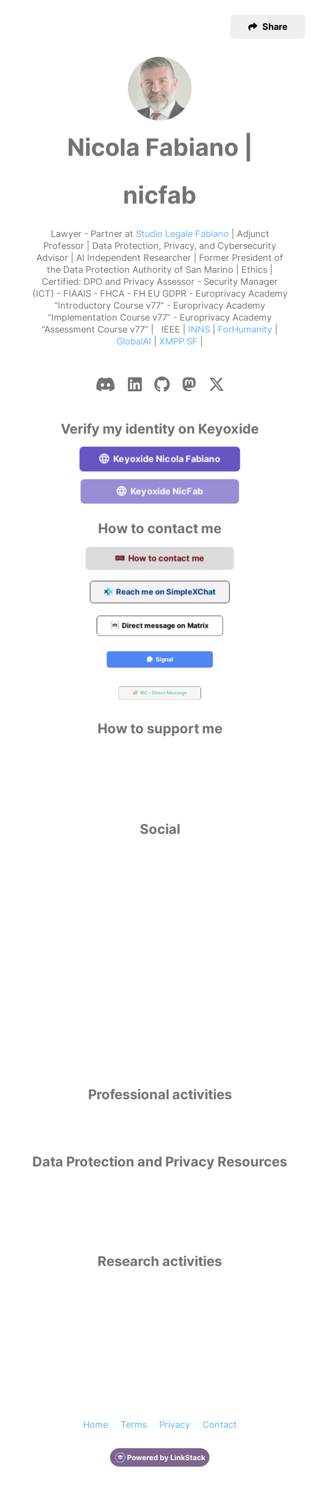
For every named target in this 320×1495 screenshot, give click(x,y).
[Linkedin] (135, 384)
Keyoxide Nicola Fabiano (160, 459)
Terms (133, 1424)
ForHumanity (245, 329)
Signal (160, 660)
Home (95, 1424)
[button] (267, 27)
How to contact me (160, 559)
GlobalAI (133, 341)
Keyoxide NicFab (160, 491)
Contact (220, 1424)
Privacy (174, 1424)
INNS (199, 329)
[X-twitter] (216, 384)
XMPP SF (178, 341)
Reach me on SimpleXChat (160, 592)
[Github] (162, 384)
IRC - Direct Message (160, 694)
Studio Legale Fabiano (182, 234)
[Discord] (105, 384)
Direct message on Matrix (160, 626)
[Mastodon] (189, 384)
